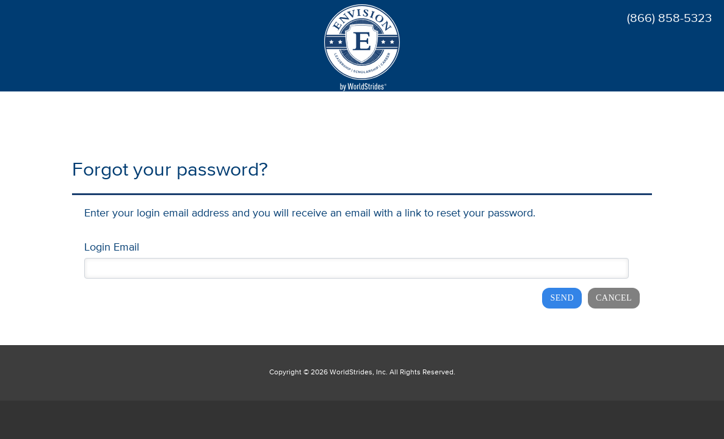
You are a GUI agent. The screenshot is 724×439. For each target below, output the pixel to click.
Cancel (614, 297)
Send (562, 297)
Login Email (111, 247)
